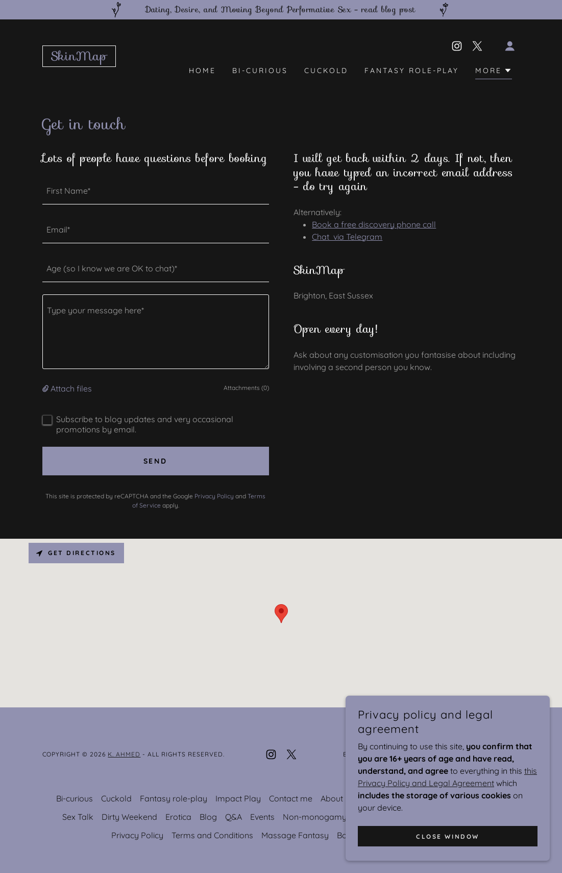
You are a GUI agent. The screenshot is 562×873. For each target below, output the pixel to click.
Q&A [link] (233, 817)
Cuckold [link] (326, 70)
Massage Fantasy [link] (295, 835)
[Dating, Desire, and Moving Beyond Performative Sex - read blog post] (281, 9)
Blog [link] (208, 817)
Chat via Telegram (347, 237)
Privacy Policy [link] (214, 496)
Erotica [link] (178, 817)
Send (155, 461)
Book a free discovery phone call (374, 224)
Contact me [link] (290, 798)
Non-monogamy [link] (315, 817)
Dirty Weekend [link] (129, 817)
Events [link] (262, 817)
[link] (79, 57)
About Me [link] (338, 798)
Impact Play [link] (238, 798)
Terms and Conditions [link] (212, 835)
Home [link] (202, 70)
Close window (447, 836)
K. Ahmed (124, 754)
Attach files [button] (71, 388)
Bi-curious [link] (260, 70)
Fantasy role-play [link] (411, 70)
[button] (510, 46)
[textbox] (155, 191)
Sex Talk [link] (77, 817)
